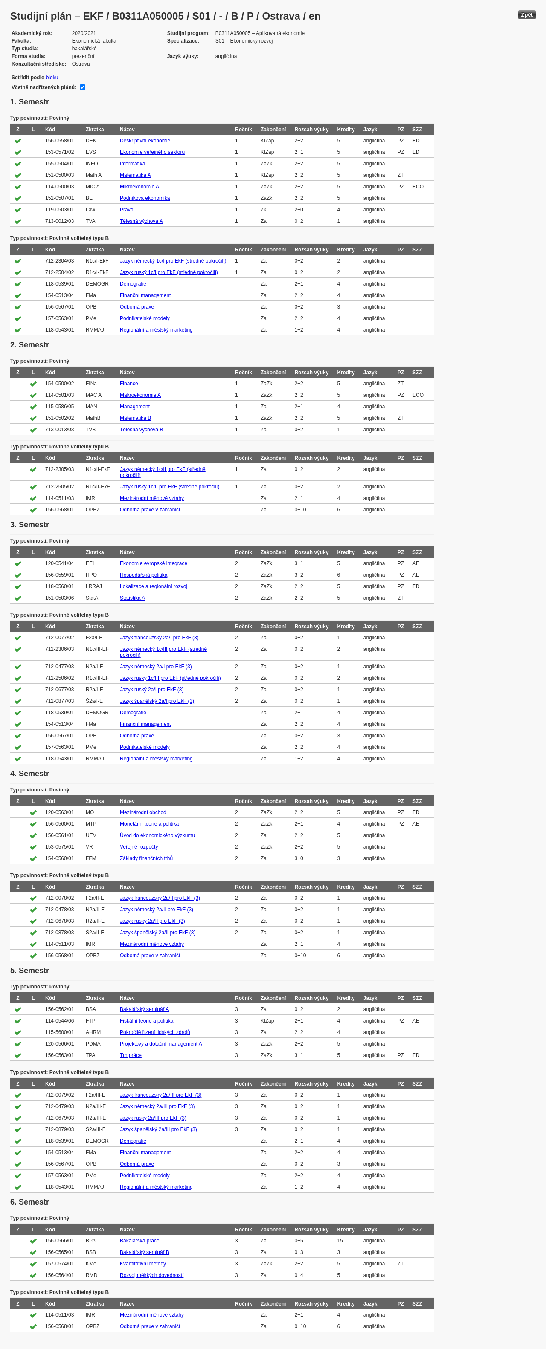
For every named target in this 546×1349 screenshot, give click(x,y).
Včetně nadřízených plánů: (44, 87)
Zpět (527, 15)
